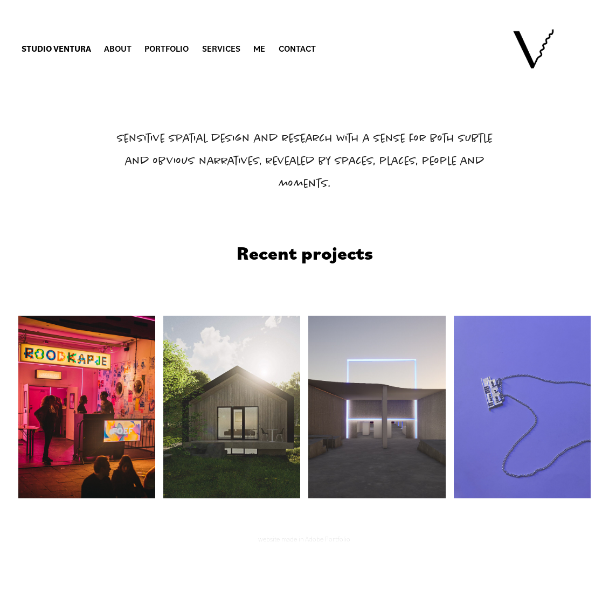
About (118, 48)
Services (221, 48)
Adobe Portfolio (327, 538)
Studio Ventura (56, 48)
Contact (297, 48)
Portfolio (166, 48)
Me (259, 48)
